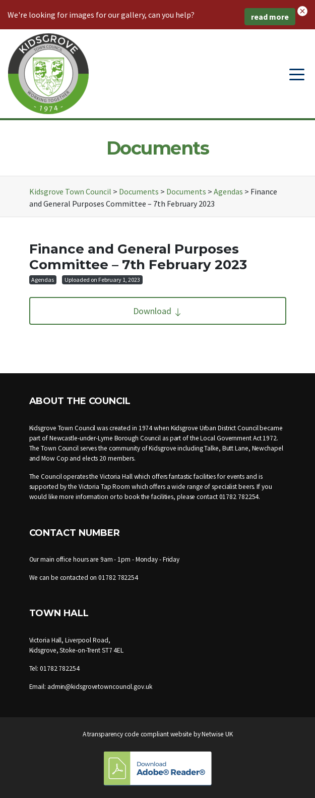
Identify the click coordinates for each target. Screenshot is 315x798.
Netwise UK (217, 734)
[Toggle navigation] (297, 73)
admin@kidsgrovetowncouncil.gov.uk (99, 686)
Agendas (42, 279)
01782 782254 (239, 496)
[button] (302, 10)
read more (270, 17)
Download (157, 311)
